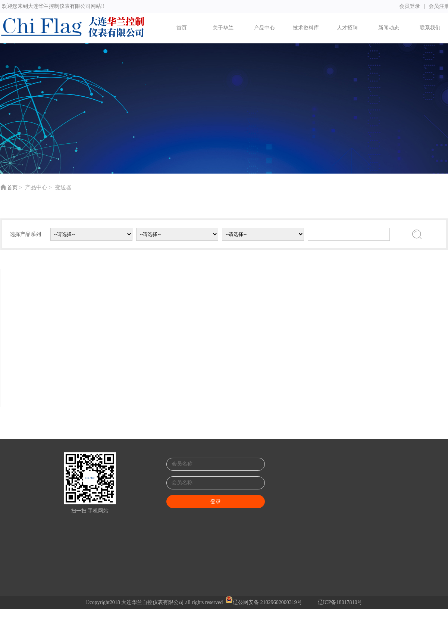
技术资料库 (306, 28)
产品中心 (264, 28)
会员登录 (407, 6)
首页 (181, 28)
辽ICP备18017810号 (340, 602)
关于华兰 (223, 28)
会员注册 (436, 6)
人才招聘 (347, 28)
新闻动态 (388, 28)
